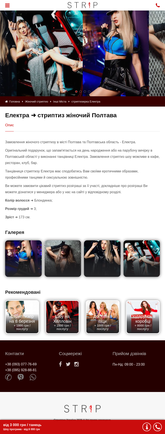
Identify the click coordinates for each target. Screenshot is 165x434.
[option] (116, 53)
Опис (9, 125)
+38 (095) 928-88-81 (21, 370)
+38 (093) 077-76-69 (21, 364)
